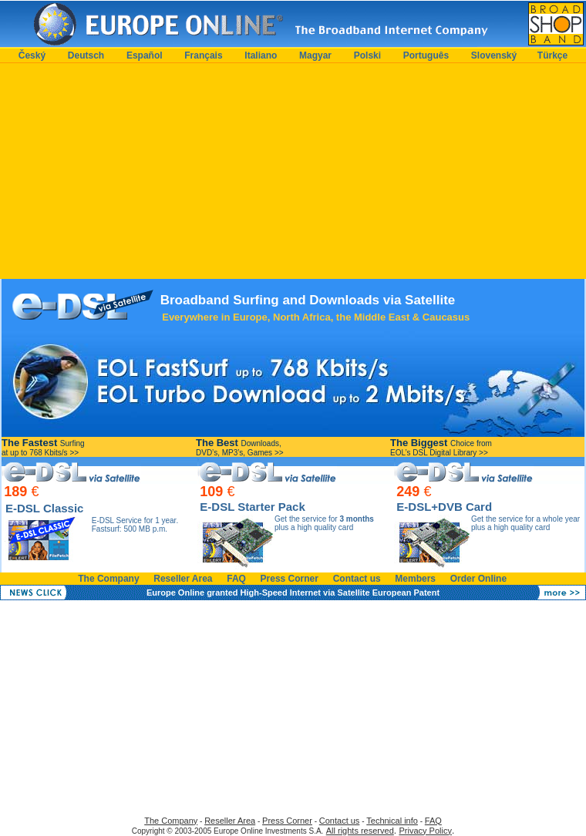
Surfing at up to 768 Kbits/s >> (43, 448)
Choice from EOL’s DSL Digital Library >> (441, 448)
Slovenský (494, 55)
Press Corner (289, 578)
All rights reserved (360, 830)
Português (426, 55)
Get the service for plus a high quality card (324, 523)
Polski (367, 55)
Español (144, 55)
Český (32, 55)
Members (415, 578)
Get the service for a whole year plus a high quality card (525, 523)
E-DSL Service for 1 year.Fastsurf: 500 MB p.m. (135, 524)
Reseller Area (182, 578)
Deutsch (86, 55)
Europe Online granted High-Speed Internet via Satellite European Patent (293, 592)
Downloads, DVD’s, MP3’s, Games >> (240, 448)
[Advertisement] (293, 171)
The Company (108, 578)
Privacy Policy (425, 830)
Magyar (315, 55)
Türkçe (552, 55)
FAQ (236, 578)
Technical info (392, 820)
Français (203, 55)
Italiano (260, 55)
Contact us (357, 578)
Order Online (478, 578)
